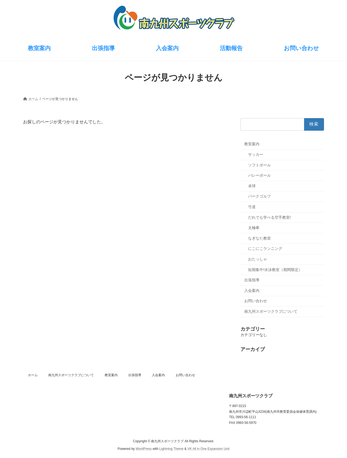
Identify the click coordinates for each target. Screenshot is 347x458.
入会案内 (251, 290)
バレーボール (259, 175)
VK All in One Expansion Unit (208, 449)
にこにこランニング (265, 248)
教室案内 (251, 144)
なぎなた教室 (259, 238)
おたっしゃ (257, 259)
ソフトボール (259, 165)
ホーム (33, 375)
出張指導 (251, 280)
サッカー (255, 154)
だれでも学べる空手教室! (269, 217)
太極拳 (253, 227)
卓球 (252, 185)
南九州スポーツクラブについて (270, 311)
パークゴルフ (259, 196)
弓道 (252, 207)
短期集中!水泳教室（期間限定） (275, 269)
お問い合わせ (255, 301)
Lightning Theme (171, 449)
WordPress (144, 449)
